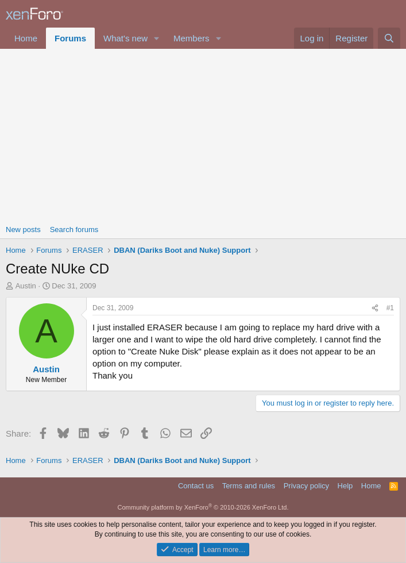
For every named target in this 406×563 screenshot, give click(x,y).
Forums (70, 38)
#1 (390, 308)
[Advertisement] (203, 135)
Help (345, 485)
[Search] (389, 38)
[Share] (375, 308)
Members (191, 38)
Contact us (196, 485)
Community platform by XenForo (203, 507)
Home (25, 38)
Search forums (74, 229)
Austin (26, 286)
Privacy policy (306, 485)
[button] (157, 38)
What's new (125, 38)
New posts (23, 229)
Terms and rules (248, 485)
